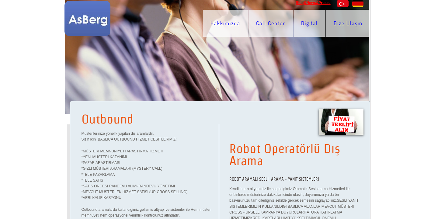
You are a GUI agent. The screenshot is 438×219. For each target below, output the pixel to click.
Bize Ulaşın (348, 23)
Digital (309, 23)
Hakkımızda (225, 23)
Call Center (270, 23)
